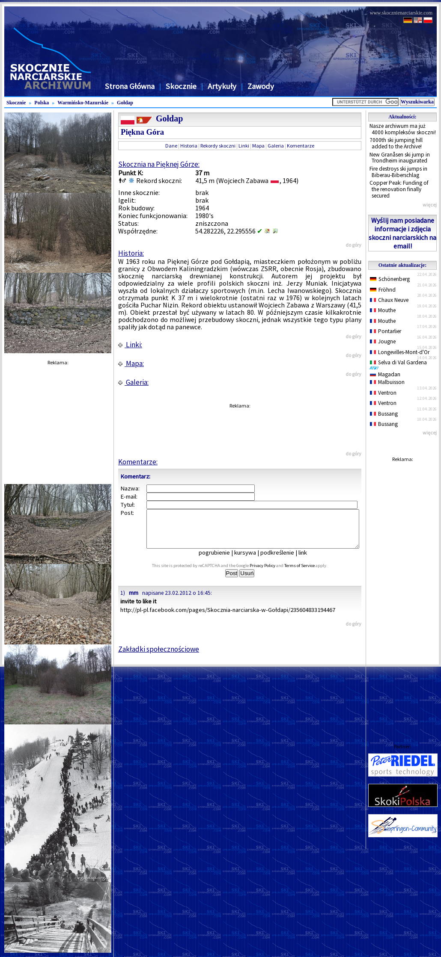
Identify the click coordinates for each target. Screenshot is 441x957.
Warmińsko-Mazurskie (82, 103)
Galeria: (133, 382)
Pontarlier (385, 331)
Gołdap (125, 103)
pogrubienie (220, 560)
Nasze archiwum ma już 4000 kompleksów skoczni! (402, 129)
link (308, 560)
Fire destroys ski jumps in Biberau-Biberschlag (398, 172)
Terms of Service (309, 573)
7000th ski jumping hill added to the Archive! (396, 143)
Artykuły (222, 86)
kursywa (251, 560)
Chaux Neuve (389, 300)
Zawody (260, 86)
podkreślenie (283, 560)
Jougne (383, 341)
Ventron (383, 392)
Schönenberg (390, 279)
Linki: (130, 344)
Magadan (385, 374)
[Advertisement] (402, 594)
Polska (41, 103)
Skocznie (181, 86)
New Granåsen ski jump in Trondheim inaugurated (399, 158)
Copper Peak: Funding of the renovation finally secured (399, 189)
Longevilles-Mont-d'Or (399, 352)
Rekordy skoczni (217, 145)
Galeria (276, 145)
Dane (171, 145)
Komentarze (300, 145)
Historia (188, 145)
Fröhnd (383, 289)
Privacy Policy (272, 573)
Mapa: (131, 363)
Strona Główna (130, 86)
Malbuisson (387, 382)
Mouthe (383, 310)
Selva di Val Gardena (400, 364)
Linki (243, 145)
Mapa (258, 145)
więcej (430, 204)
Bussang (384, 413)
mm (133, 600)
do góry (353, 245)
